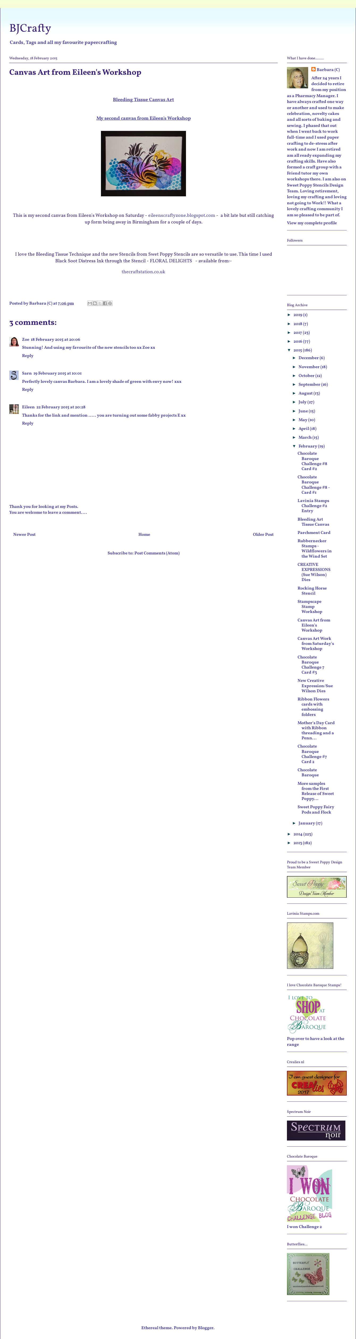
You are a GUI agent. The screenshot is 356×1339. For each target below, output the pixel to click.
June (304, 411)
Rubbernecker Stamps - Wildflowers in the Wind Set (315, 548)
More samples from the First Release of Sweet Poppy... (316, 791)
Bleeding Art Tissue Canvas (313, 522)
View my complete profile (312, 223)
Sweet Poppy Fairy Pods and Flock (316, 809)
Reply (27, 356)
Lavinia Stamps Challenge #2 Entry (313, 506)
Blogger (205, 1328)
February (308, 446)
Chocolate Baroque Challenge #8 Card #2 (312, 461)
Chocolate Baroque (308, 772)
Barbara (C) (328, 70)
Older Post (263, 535)
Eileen (28, 407)
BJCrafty (30, 29)
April (304, 429)
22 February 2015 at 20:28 (61, 407)
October (307, 376)
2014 (298, 834)
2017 (298, 333)
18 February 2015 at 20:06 (55, 340)
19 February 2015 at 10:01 (57, 373)
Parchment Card (314, 533)
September (310, 385)
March (305, 438)
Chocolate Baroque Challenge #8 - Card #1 (314, 485)
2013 (298, 843)
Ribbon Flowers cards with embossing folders (313, 707)
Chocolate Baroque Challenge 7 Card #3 (311, 665)
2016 (298, 342)
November (309, 367)
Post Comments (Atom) (157, 553)
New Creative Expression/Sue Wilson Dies (315, 686)
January (307, 823)
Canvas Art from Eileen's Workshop (314, 625)
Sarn (27, 373)
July (303, 402)
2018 (298, 324)
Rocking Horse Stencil (312, 591)
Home (144, 535)
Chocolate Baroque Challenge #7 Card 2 (312, 754)
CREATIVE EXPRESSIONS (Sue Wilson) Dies (314, 572)
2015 (298, 350)
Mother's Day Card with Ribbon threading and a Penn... (316, 730)
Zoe (25, 340)
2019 (298, 315)
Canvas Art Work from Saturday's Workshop (316, 644)
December (309, 358)
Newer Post (24, 535)
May (303, 420)
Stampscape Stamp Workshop (310, 607)
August (306, 393)
